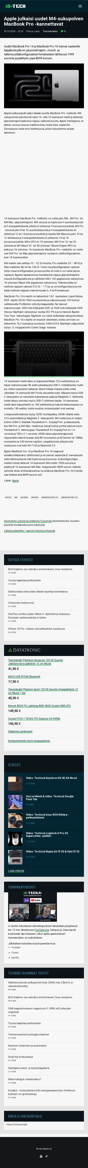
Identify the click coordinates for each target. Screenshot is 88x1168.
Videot (14, 765)
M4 (16, 497)
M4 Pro (34, 497)
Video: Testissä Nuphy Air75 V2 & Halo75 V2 (52, 851)
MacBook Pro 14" (50, 497)
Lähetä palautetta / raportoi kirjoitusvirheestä (29, 530)
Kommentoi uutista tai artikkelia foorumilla (28, 521)
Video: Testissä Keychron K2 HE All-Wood (51, 778)
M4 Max (24, 497)
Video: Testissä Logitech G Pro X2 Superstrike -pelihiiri (47, 835)
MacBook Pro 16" (69, 497)
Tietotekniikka (50, 31)
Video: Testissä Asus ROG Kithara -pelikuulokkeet (47, 816)
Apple (15, 480)
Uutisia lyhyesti (20, 559)
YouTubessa (42, 929)
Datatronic (25, 650)
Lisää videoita (16, 870)
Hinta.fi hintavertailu (17, 1124)
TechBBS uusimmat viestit (28, 972)
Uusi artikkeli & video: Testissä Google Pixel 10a (50, 798)
